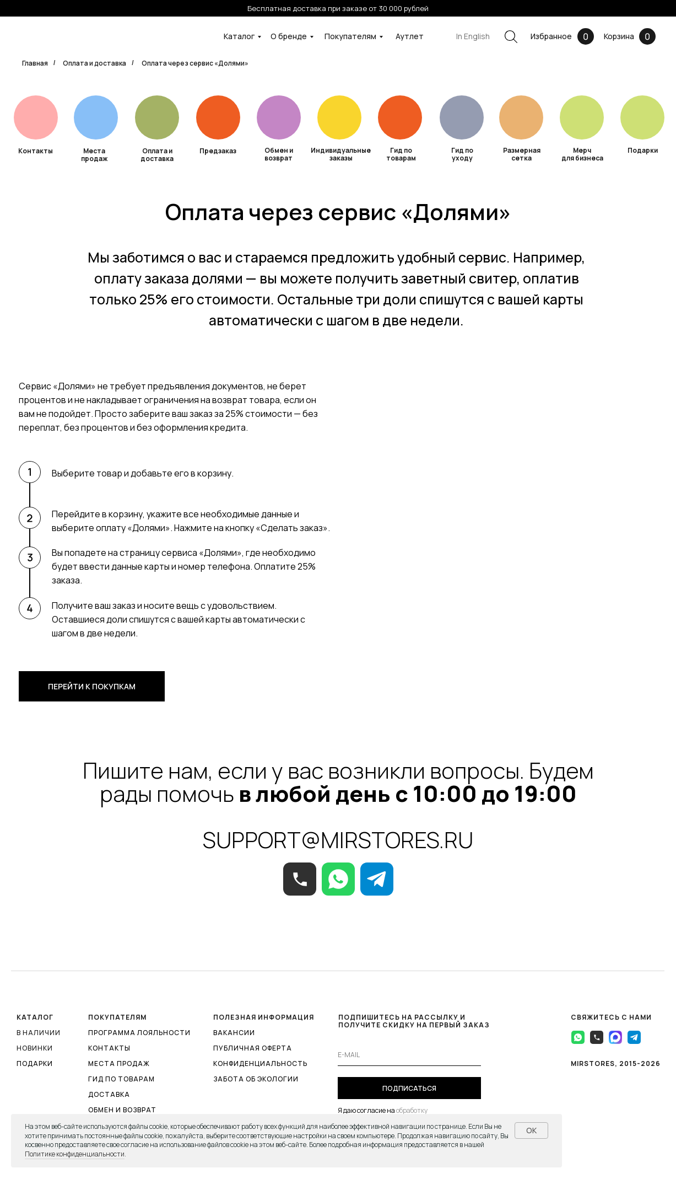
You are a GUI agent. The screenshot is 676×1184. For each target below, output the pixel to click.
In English (473, 36)
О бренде (289, 36)
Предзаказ (217, 151)
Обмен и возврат (278, 154)
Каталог (239, 36)
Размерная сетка (521, 154)
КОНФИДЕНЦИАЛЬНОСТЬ (260, 1063)
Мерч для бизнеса (582, 154)
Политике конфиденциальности (75, 1154)
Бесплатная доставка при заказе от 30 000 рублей (338, 8)
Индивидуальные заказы (341, 154)
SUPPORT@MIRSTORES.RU (338, 839)
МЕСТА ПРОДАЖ (119, 1063)
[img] (157, 117)
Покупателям (350, 36)
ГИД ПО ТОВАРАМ (121, 1079)
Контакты (35, 151)
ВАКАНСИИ (234, 1032)
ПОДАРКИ (35, 1063)
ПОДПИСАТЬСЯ (409, 1088)
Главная (35, 63)
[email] (409, 1055)
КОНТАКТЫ (109, 1048)
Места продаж (94, 154)
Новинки (35, 1048)
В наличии (39, 1032)
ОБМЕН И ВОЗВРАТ (122, 1110)
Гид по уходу (462, 154)
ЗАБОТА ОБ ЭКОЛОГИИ (256, 1079)
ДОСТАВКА (109, 1094)
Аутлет (410, 36)
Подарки (643, 150)
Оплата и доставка (94, 63)
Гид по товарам (401, 154)
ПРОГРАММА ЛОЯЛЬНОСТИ (139, 1032)
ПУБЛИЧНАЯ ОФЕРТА (252, 1048)
